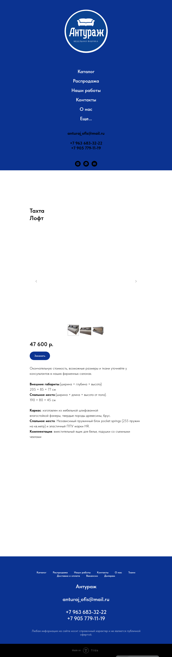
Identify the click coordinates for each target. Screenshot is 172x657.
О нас (86, 109)
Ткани (131, 572)
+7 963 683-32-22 (86, 143)
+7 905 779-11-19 (86, 147)
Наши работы (86, 90)
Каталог (86, 71)
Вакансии (92, 575)
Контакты (86, 99)
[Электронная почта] (94, 164)
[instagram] (78, 164)
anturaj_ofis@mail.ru (86, 133)
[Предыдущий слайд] (36, 281)
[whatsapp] (86, 164)
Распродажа (86, 81)
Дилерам (109, 575)
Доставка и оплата (68, 575)
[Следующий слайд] (136, 281)
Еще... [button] (86, 118)
